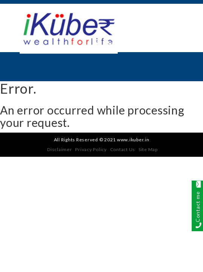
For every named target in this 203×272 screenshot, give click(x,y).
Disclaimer (59, 149)
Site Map (148, 149)
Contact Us (122, 149)
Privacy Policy (91, 149)
